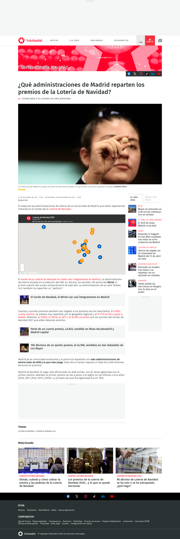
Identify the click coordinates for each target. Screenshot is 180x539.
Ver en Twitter (76, 497)
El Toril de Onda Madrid (150, 220)
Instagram (141, 73)
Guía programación (66, 510)
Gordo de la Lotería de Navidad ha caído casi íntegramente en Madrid (60, 279)
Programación (121, 40)
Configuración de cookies (81, 524)
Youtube (159, 73)
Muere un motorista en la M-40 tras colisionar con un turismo (132, 209)
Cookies (65, 524)
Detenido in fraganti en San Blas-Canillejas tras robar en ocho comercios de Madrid (132, 234)
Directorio (67, 521)
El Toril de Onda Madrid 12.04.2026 (132, 223)
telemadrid (26, 533)
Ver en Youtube (111, 496)
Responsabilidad (40, 521)
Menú (160, 40)
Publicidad (77, 521)
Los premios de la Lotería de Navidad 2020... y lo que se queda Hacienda (90, 461)
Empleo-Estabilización (111, 521)
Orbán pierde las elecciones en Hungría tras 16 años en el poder (132, 283)
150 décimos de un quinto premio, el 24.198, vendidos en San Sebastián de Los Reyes (24, 348)
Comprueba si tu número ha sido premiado (46, 98)
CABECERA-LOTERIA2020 (90, 58)
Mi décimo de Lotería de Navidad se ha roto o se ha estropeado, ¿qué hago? (137, 482)
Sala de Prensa (24, 521)
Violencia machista (147, 264)
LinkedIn (153, 73)
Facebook (129, 73)
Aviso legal (55, 524)
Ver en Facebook (68, 497)
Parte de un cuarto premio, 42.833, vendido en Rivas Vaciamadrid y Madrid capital (24, 331)
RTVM (21, 505)
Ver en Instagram (85, 496)
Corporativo (26, 517)
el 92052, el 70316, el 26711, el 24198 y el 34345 (64, 317)
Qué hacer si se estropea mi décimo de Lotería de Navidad (139, 461)
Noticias (54, 40)
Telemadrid (31, 510)
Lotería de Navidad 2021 (46, 431)
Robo (140, 231)
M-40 (140, 206)
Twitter (135, 73)
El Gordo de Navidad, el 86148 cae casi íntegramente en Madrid (24, 299)
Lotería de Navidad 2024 (129, 476)
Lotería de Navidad (60, 209)
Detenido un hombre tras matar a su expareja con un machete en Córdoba (132, 267)
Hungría (142, 281)
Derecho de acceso (92, 521)
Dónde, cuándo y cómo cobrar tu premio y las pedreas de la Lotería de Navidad (41, 461)
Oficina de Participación (28, 524)
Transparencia (55, 521)
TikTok (147, 73)
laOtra (53, 510)
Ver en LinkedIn (103, 496)
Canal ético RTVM (142, 521)
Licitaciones (128, 521)
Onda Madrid (96, 40)
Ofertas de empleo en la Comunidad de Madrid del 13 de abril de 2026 (132, 250)
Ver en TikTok (94, 497)
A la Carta (74, 40)
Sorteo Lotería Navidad (31, 476)
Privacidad (44, 524)
